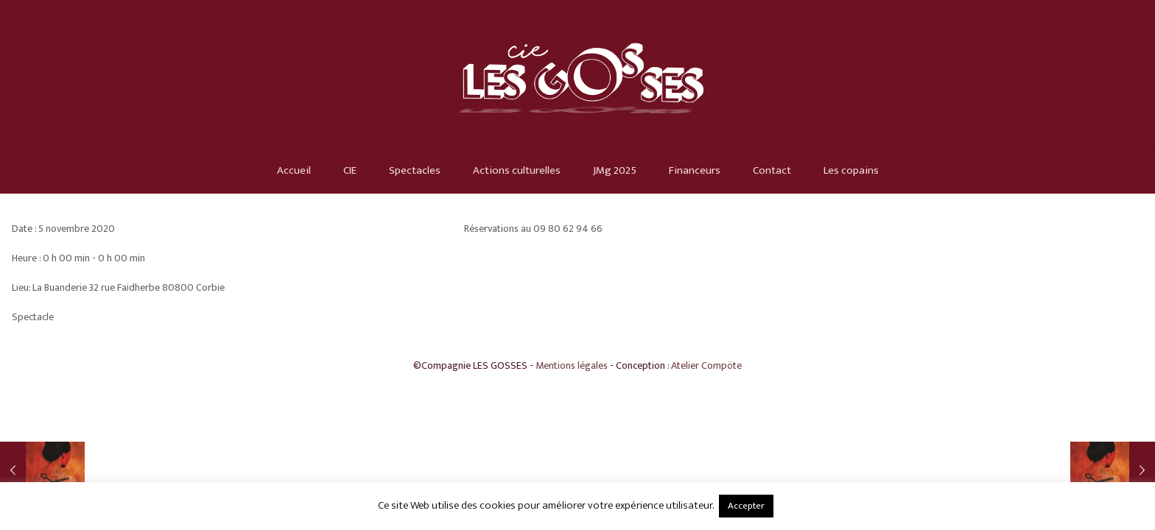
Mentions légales (572, 365)
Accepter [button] (746, 506)
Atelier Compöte (706, 365)
